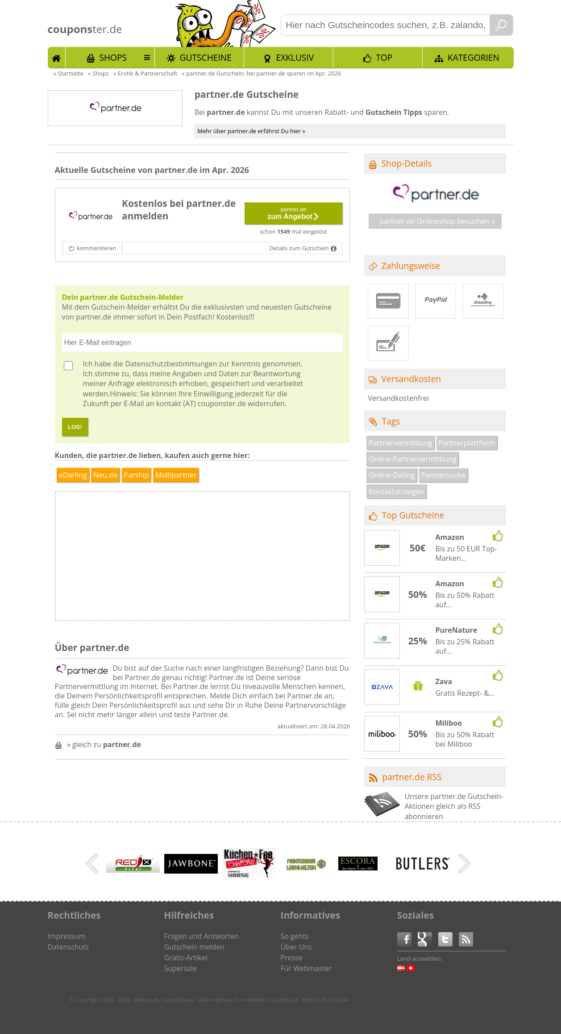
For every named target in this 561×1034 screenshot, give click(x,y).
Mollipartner (175, 475)
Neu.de (105, 475)
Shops (113, 57)
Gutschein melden (194, 947)
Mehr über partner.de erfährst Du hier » (251, 131)
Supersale (180, 968)
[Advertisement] (276, 558)
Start (57, 57)
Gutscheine (206, 57)
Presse (292, 958)
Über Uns (296, 947)
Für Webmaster (306, 968)
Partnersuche (443, 475)
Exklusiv (295, 57)
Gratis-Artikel (186, 958)
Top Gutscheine (413, 515)
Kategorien (473, 57)
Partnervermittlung (400, 443)
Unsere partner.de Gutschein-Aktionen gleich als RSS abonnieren (453, 806)
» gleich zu (104, 744)
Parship (136, 475)
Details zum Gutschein (299, 248)
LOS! (75, 427)
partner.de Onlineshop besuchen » (437, 221)
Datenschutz (68, 947)
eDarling (73, 475)
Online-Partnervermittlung (413, 459)
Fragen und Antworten (201, 936)
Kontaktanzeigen (396, 491)
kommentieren (96, 248)
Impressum (66, 936)
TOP (384, 57)
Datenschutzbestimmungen (171, 364)
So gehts (295, 936)
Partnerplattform (467, 443)
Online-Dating (392, 475)
